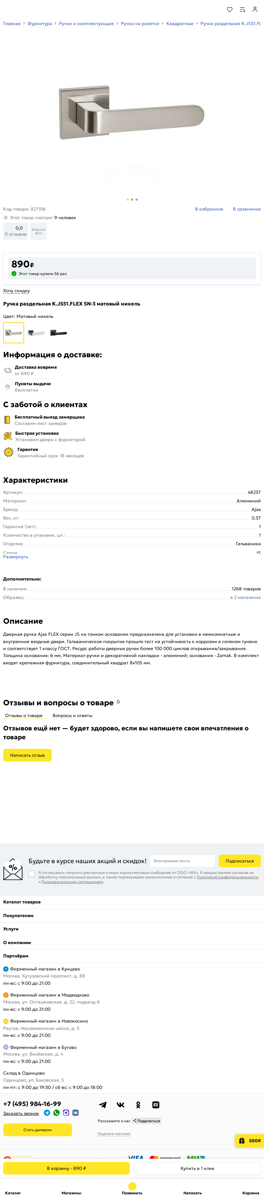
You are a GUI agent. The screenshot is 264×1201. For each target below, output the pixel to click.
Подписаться (240, 861)
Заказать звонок (21, 1113)
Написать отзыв (27, 755)
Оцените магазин (114, 1133)
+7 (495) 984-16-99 (32, 1104)
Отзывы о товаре (24, 715)
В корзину (66, 1168)
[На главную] (29, 9)
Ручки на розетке (140, 23)
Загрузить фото (38, 231)
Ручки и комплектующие (86, 23)
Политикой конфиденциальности (227, 877)
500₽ (255, 1141)
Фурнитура (40, 23)
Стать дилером (37, 1129)
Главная (12, 23)
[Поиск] (212, 9)
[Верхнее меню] (9, 9)
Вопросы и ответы (72, 715)
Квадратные (180, 23)
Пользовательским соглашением (72, 881)
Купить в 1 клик (197, 1168)
